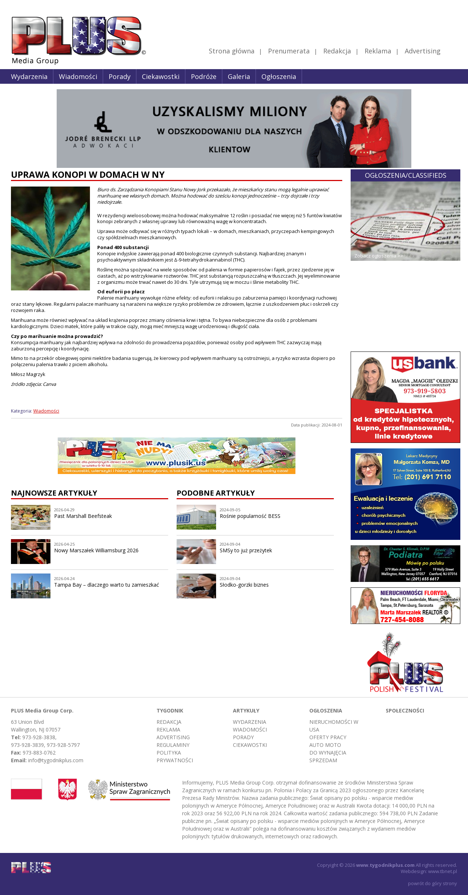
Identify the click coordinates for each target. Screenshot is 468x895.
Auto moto (325, 744)
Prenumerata (289, 50)
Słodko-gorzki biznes (244, 584)
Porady (120, 76)
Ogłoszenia (278, 76)
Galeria (239, 76)
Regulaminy (172, 744)
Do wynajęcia (327, 752)
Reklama (378, 50)
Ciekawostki (161, 76)
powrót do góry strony (432, 883)
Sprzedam (323, 760)
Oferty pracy (327, 737)
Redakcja (337, 50)
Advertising (430, 51)
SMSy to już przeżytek (246, 550)
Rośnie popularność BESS (250, 515)
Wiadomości (78, 76)
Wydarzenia (29, 76)
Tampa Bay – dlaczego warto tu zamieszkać (106, 584)
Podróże (203, 76)
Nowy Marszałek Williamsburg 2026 (96, 550)
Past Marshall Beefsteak (83, 515)
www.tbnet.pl (442, 871)
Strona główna (231, 50)
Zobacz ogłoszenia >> (378, 255)
